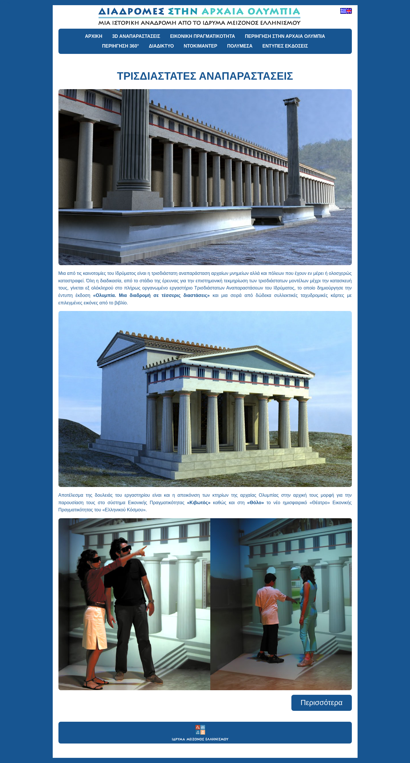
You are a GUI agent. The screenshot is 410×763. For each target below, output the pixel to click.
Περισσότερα (321, 703)
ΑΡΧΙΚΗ (93, 36)
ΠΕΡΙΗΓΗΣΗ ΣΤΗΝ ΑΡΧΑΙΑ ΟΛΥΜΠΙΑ (285, 36)
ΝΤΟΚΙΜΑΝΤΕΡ (200, 46)
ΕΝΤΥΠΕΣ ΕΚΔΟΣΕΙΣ (285, 46)
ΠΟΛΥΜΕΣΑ (240, 46)
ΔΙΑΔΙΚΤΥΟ (161, 46)
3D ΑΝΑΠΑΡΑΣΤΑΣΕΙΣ (136, 36)
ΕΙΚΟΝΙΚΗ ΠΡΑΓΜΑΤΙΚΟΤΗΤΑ (202, 36)
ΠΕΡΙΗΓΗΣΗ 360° (120, 46)
